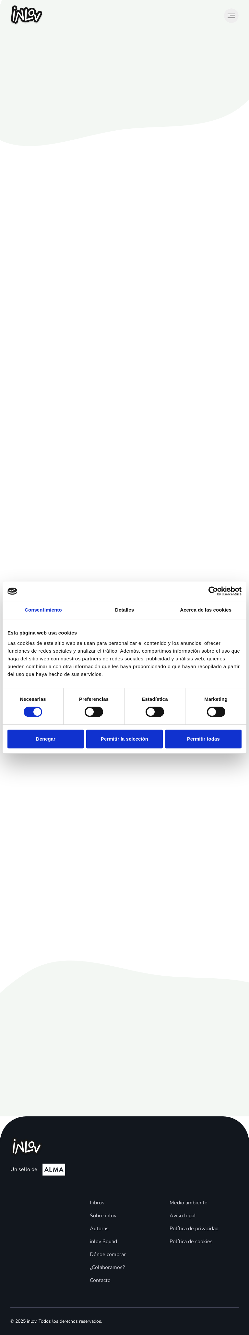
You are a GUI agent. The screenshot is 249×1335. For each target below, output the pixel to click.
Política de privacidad (194, 1228)
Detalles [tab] (124, 610)
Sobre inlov (103, 1215)
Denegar (45, 739)
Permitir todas (203, 739)
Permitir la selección (124, 739)
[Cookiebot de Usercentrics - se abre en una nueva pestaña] (213, 591)
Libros (97, 1202)
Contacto (100, 1280)
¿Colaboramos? (107, 1267)
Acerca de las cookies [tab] (205, 610)
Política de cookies (191, 1241)
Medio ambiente (189, 1202)
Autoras (99, 1228)
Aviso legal (183, 1215)
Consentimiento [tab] (43, 610)
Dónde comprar (108, 1254)
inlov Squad (103, 1241)
